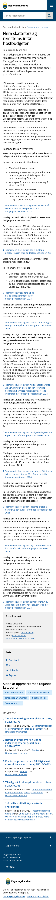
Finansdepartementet (37, 27)
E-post (12, 675)
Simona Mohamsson (42, 813)
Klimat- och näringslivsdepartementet (28, 818)
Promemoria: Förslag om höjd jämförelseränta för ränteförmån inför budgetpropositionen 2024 (28, 548)
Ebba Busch (25, 813)
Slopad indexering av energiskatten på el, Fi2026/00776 (28, 720)
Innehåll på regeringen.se (28, 837)
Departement (28, 845)
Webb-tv (9, 813)
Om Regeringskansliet (14, 896)
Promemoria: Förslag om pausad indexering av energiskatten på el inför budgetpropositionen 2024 (28, 325)
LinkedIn (14, 670)
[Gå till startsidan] (15, 5)
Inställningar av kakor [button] (38, 896)
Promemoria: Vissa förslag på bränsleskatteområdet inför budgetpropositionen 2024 (19, 295)
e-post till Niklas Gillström (21, 638)
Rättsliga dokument (33, 728)
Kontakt (10, 866)
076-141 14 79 (19, 635)
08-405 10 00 (27, 632)
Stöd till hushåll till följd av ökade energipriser (23, 805)
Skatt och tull (39, 697)
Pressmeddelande (14, 692)
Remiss (35, 750)
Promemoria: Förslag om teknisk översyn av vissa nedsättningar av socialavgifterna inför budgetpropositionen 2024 (27, 604)
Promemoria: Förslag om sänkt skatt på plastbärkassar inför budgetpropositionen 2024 (28, 251)
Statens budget (13, 703)
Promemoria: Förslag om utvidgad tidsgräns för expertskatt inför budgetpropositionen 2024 (28, 434)
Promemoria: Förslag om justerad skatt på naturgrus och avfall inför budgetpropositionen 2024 (28, 509)
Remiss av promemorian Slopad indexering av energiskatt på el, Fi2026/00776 (23, 743)
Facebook (14, 660)
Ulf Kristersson (12, 816)
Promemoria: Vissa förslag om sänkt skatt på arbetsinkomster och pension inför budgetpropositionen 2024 (27, 208)
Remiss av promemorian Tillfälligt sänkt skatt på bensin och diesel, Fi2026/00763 (28, 762)
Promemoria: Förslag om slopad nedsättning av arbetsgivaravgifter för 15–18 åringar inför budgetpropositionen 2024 (28, 474)
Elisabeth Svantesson (39, 692)
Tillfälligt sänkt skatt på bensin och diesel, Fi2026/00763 (28, 784)
